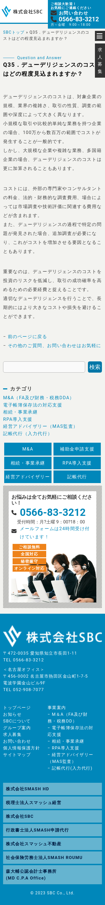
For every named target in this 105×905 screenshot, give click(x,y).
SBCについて (17, 721)
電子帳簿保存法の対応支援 (32, 405)
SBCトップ (14, 32)
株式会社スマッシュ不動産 (33, 843)
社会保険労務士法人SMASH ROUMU (44, 857)
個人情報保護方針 (21, 748)
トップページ (17, 707)
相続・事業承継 (20, 412)
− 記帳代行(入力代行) (70, 768)
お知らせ (12, 714)
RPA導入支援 (17, 419)
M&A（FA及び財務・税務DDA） (38, 397)
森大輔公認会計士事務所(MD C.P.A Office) (31, 875)
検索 (95, 367)
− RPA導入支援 (63, 748)
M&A (27, 449)
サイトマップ (17, 754)
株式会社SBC (20, 816)
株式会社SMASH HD (27, 788)
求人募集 (12, 734)
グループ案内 (17, 727)
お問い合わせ (17, 741)
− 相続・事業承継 (66, 741)
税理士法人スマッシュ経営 (33, 802)
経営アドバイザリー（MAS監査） (40, 426)
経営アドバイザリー (28, 476)
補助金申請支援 (77, 449)
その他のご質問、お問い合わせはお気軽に (54, 345)
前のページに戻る (27, 336)
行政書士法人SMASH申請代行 (37, 830)
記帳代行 (77, 476)
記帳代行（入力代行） (27, 433)
